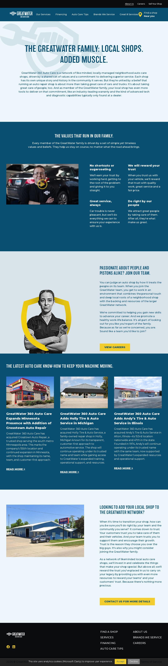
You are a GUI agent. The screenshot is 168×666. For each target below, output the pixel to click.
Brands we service (147, 637)
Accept (120, 661)
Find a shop (109, 631)
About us (140, 631)
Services (106, 637)
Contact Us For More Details (127, 601)
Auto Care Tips (111, 648)
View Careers (114, 347)
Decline (134, 661)
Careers (139, 643)
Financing (107, 643)
